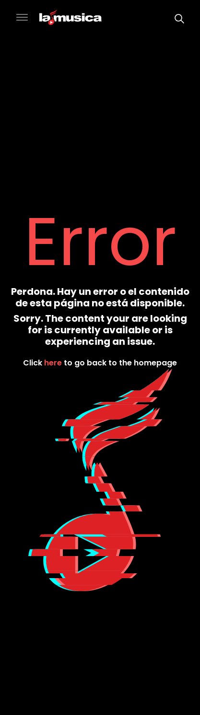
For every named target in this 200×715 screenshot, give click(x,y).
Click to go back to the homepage (100, 362)
